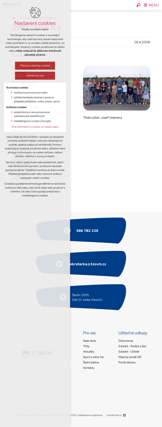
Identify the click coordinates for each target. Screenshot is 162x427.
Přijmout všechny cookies (31, 65)
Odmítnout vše (31, 75)
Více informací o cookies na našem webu (31, 127)
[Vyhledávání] (138, 5)
